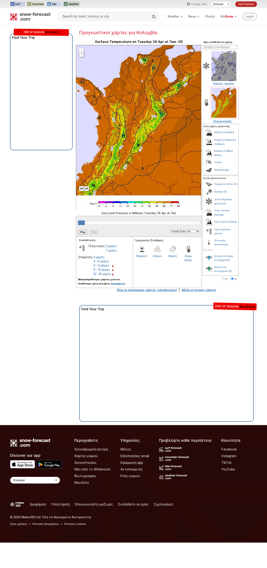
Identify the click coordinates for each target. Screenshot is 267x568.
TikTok (226, 488)
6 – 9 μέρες (101, 291)
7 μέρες (111, 276)
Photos (210, 16)
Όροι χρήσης (18, 549)
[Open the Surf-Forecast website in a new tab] (17, 4)
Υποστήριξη (60, 530)
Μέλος (125, 475)
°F (235, 304)
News (193, 16)
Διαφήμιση (38, 530)
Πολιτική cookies (75, 549)
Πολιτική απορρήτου (45, 549)
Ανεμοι (157, 281)
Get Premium (246, 4)
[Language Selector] (221, 4)
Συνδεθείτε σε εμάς (133, 530)
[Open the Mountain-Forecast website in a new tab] (36, 4)
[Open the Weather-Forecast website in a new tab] (71, 4)
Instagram (228, 481)
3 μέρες (111, 271)
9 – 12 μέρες (101, 295)
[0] (235, 209)
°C (226, 304)
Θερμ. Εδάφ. (188, 283)
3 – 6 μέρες (101, 286)
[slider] (81, 248)
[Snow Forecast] (30, 16)
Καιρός (172, 281)
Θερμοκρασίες (222, 146)
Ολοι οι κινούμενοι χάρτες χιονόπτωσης (147, 315)
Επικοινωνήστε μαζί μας (94, 530)
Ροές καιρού (130, 501)
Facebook (229, 475)
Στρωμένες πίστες (224, 209)
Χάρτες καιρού (86, 481)
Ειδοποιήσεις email (134, 481)
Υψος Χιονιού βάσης (225, 247)
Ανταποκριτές (131, 495)
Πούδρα (218, 217)
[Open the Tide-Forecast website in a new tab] (54, 4)
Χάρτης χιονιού (223, 108)
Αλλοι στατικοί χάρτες (199, 315)
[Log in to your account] (249, 16)
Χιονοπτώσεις (85, 488)
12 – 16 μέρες (102, 299)
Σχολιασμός (163, 530)
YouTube (228, 495)
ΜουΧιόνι (81, 508)
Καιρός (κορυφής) (224, 157)
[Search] (154, 16)
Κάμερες (141, 281)
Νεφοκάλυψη (221, 195)
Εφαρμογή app (131, 488)
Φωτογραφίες (85, 501)
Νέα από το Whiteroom (92, 495)
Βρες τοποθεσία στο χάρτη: (218, 67)
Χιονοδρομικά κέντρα (91, 475)
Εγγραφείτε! (118, 309)
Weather (175, 16)
